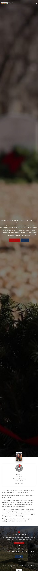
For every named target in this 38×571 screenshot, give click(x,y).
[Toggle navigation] (36, 3)
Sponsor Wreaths (14, 240)
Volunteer (25, 240)
